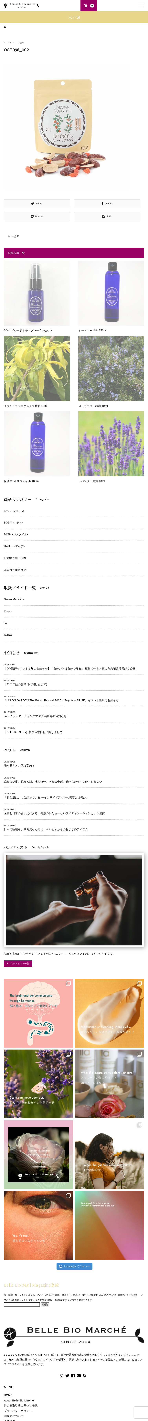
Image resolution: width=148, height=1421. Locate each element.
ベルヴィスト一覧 (19, 963)
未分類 (21, 43)
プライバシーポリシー (18, 1410)
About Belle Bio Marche (19, 1400)
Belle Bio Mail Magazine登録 (31, 1285)
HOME (8, 1395)
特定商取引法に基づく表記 (20, 1405)
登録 (45, 1304)
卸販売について (14, 1415)
